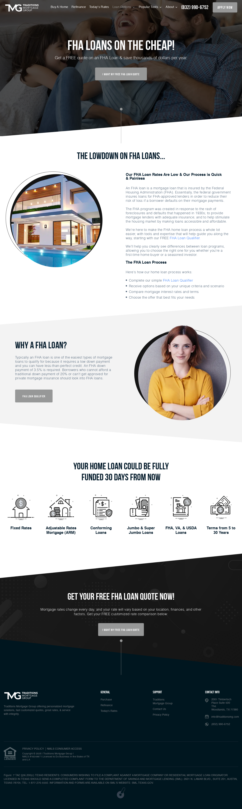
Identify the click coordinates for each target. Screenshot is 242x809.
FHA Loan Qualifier (178, 280)
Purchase (106, 699)
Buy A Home (59, 7)
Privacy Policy (161, 715)
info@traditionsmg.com (225, 717)
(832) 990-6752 (195, 7)
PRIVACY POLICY (33, 749)
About (170, 7)
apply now (225, 7)
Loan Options (122, 7)
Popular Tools (149, 7)
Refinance (78, 7)
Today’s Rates (99, 7)
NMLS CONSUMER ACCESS (64, 749)
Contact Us (159, 709)
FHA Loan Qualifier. (185, 238)
